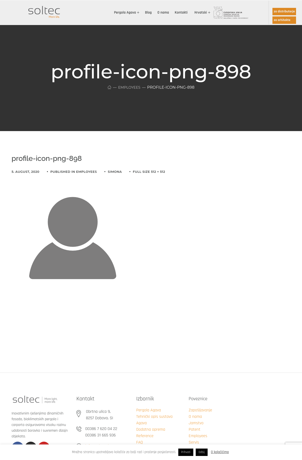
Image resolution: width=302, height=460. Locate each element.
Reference (144, 436)
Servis (194, 442)
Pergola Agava (148, 410)
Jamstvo (196, 423)
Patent (194, 429)
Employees (129, 87)
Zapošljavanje (200, 410)
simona (115, 172)
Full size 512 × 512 (149, 172)
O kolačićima (220, 452)
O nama (195, 416)
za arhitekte (282, 20)
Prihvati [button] (185, 452)
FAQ (139, 442)
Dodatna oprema (150, 429)
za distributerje (284, 11)
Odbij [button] (202, 452)
